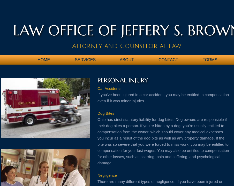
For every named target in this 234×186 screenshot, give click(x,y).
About (127, 60)
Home (43, 60)
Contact (168, 60)
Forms (209, 60)
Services (85, 60)
